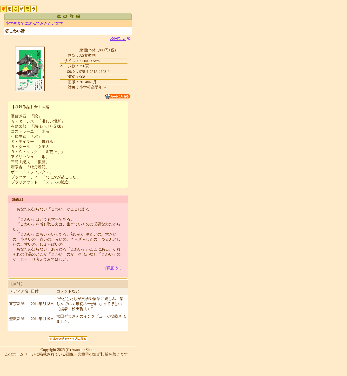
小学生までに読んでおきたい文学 (34, 23)
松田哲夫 (118, 39)
